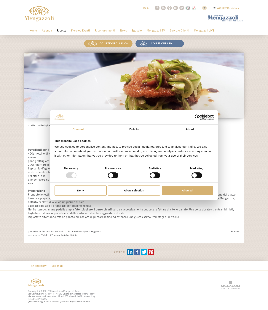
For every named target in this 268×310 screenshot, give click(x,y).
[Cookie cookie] (51, 301)
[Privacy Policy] (35, 301)
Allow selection (134, 190)
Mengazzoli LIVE (185, 30)
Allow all (187, 190)
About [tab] (190, 129)
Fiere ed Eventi (73, 30)
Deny (80, 190)
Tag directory (37, 265)
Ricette (56, 30)
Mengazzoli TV (141, 30)
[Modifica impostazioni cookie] (75, 301)
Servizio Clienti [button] (162, 30)
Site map (54, 265)
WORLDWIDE (227, 8)
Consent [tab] (78, 129)
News (112, 30)
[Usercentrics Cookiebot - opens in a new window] (197, 117)
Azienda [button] (44, 30)
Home (32, 30)
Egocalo (124, 30)
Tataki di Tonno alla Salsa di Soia (59, 234)
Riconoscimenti (96, 30)
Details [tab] (134, 129)
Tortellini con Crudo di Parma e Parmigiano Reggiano (71, 230)
